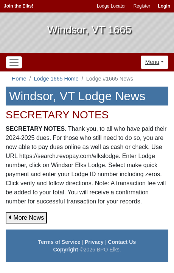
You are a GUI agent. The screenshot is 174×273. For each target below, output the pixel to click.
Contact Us (122, 242)
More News (26, 217)
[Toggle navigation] (14, 62)
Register (142, 6)
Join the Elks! (18, 6)
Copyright (65, 250)
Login (164, 6)
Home (19, 79)
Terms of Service (59, 242)
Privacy (94, 242)
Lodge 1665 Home (56, 79)
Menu (152, 62)
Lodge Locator (111, 6)
